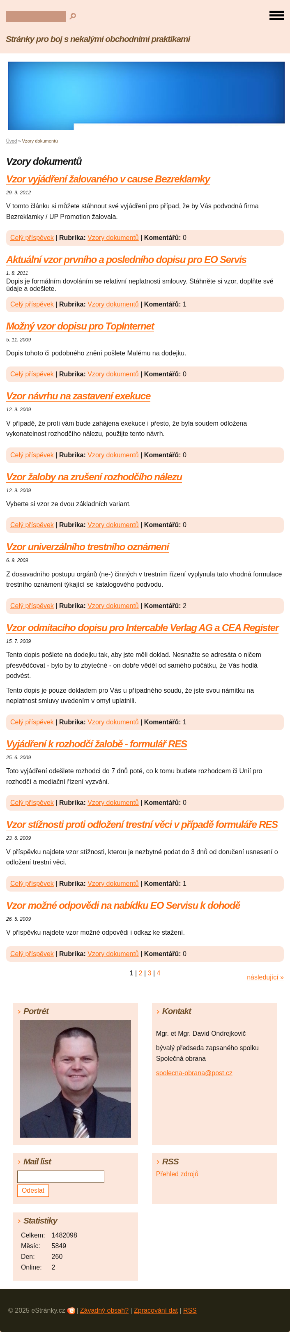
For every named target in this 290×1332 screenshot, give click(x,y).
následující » (265, 977)
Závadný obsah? (104, 1310)
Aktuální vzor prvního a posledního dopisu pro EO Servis (126, 259)
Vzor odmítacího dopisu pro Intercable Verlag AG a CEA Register (142, 627)
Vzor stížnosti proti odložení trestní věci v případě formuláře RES (142, 824)
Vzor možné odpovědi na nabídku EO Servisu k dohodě (123, 905)
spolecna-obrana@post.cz (194, 1072)
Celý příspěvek (32, 237)
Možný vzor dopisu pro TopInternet (80, 326)
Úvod (11, 140)
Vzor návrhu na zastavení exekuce (78, 395)
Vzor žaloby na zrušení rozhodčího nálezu (94, 476)
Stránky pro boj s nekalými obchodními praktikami (98, 39)
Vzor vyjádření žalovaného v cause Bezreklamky (108, 178)
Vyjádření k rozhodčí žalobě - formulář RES (96, 743)
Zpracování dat (156, 1310)
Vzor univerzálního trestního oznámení (87, 546)
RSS (190, 1310)
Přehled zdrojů (177, 1174)
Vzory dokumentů (113, 237)
